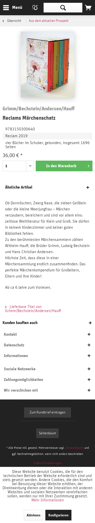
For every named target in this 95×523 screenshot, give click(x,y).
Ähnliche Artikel (18, 187)
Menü (9, 7)
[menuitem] (12, 8)
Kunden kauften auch (20, 322)
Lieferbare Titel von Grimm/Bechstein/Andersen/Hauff (33, 309)
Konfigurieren (58, 515)
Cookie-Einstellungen (47, 463)
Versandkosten (74, 447)
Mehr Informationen (47, 500)
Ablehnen (33, 515)
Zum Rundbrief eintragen (47, 412)
